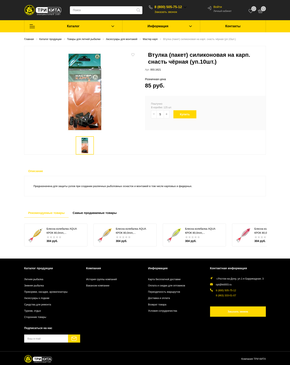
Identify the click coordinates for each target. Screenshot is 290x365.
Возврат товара (157, 304)
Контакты (232, 26)
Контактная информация (228, 268)
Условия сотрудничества (162, 310)
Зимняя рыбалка (34, 285)
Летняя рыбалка (33, 279)
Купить (187, 114)
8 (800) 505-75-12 (168, 7)
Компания (93, 268)
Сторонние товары (35, 317)
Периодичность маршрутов (164, 291)
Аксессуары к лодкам (36, 298)
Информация (157, 26)
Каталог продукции (38, 268)
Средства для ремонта (37, 304)
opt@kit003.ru (224, 284)
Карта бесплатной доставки (164, 279)
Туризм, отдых (32, 310)
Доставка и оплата (159, 298)
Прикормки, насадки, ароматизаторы (46, 291)
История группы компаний (101, 279)
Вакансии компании (97, 285)
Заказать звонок (165, 12)
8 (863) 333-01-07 (226, 295)
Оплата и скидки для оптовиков (166, 285)
